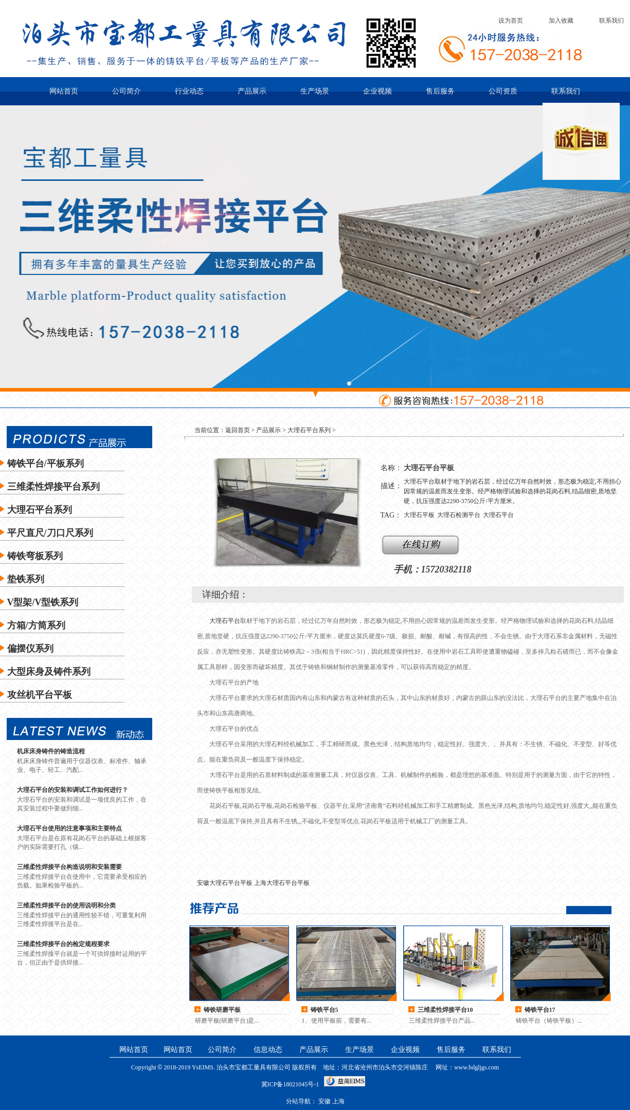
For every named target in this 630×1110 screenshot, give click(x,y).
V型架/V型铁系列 (43, 602)
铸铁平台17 (540, 1009)
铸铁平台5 (324, 1009)
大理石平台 (498, 515)
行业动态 (189, 91)
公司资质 (503, 91)
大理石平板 (419, 515)
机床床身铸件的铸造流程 (51, 751)
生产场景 (314, 91)
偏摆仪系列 (30, 648)
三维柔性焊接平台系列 (53, 487)
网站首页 (63, 91)
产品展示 (252, 91)
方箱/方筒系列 (36, 625)
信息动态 (268, 1049)
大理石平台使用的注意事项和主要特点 (69, 828)
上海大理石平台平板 (282, 882)
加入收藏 (561, 20)
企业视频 (377, 91)
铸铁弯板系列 (35, 556)
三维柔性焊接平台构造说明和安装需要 (69, 867)
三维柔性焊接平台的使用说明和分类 (66, 905)
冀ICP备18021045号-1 (290, 1084)
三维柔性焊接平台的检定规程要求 (63, 944)
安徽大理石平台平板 (225, 882)
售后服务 (440, 91)
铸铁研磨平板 (222, 1009)
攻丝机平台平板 (39, 695)
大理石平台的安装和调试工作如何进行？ (72, 789)
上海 (338, 1101)
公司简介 (126, 91)
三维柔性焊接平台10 (445, 1009)
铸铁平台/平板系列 (45, 463)
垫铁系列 (25, 579)
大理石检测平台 (458, 515)
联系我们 (611, 20)
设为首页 (510, 20)
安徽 (324, 1101)
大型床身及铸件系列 (49, 672)
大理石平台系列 (39, 510)
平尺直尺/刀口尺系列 (50, 533)
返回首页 (237, 430)
